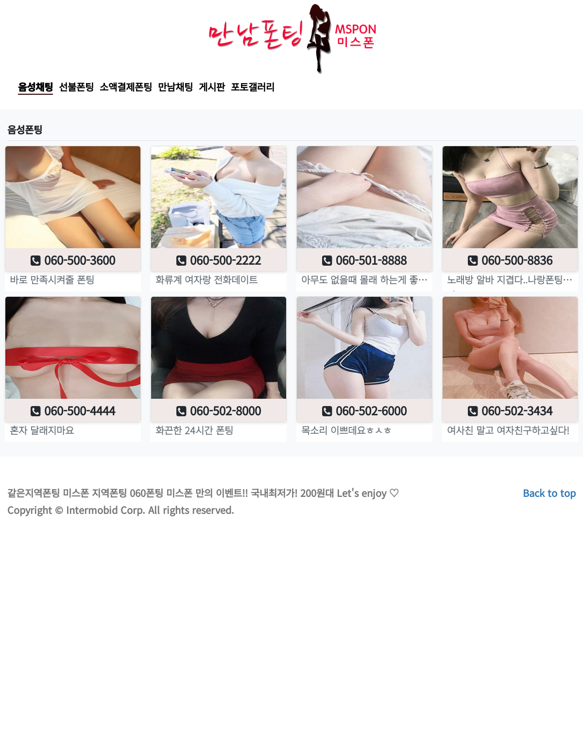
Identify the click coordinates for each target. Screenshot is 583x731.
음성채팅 (35, 87)
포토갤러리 (252, 87)
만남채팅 (175, 87)
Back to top (549, 493)
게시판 (212, 87)
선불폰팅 (76, 87)
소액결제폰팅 (126, 87)
